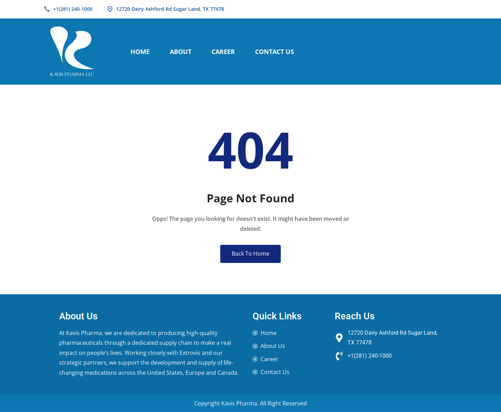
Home (140, 51)
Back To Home (250, 253)
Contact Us (274, 51)
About (180, 51)
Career (223, 51)
